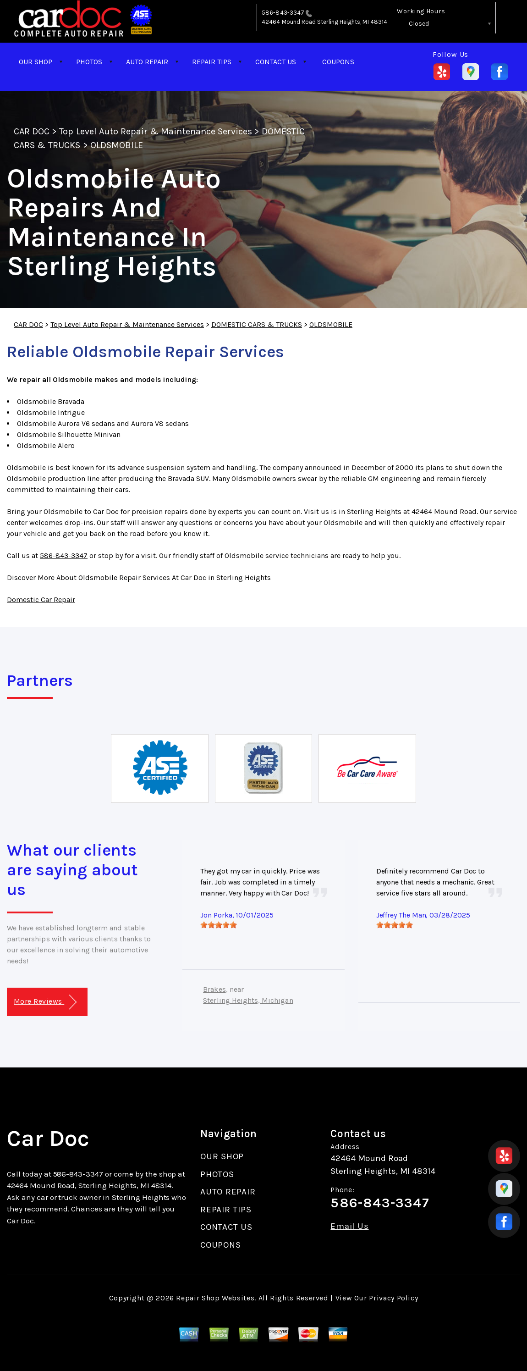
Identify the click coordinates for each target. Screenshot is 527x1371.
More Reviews (45, 1002)
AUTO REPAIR (147, 61)
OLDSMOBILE (116, 145)
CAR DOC (31, 131)
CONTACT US (275, 61)
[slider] (218, 925)
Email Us (349, 1226)
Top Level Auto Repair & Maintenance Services (155, 131)
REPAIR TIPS (211, 61)
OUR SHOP (35, 61)
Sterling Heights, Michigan (248, 1000)
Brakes (214, 989)
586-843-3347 (283, 12)
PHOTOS (89, 61)
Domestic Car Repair (41, 599)
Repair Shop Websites (215, 1298)
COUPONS (338, 61)
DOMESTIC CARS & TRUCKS (256, 324)
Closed (419, 24)
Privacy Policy (393, 1298)
